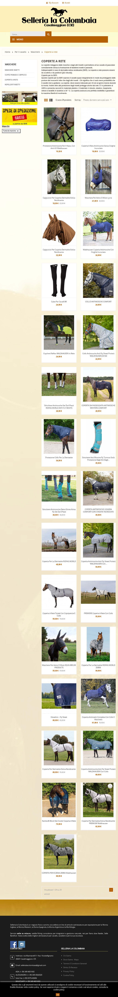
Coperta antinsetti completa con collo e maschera (98, 718)
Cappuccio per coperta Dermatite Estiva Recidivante (59, 199)
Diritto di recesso (70, 967)
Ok (57, 995)
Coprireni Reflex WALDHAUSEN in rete (59, 353)
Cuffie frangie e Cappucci (15, 75)
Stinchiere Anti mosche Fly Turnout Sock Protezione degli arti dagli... (98, 458)
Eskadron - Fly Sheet (59, 717)
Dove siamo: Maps (71, 959)
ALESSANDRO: (29, 975)
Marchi (5, 126)
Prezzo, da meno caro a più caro (97, 100)
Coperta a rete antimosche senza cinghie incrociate (98, 147)
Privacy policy (68, 971)
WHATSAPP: (28, 981)
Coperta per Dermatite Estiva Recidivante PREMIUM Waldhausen (98, 822)
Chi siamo (67, 955)
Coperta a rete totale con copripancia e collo (59, 614)
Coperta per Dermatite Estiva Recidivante (58, 769)
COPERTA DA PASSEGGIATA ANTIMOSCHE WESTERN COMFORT (98, 406)
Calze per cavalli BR (59, 301)
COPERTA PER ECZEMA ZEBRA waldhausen (59, 873)
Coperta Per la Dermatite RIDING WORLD (59, 561)
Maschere (10, 64)
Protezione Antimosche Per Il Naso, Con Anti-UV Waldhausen (59, 147)
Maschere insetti (12, 70)
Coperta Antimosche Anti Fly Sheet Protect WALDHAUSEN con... (98, 562)
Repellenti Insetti (12, 85)
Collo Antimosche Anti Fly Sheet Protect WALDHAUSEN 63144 (98, 354)
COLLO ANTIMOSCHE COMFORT (98, 301)
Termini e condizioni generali (75, 963)
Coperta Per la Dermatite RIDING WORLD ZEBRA (98, 666)
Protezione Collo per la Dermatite (59, 457)
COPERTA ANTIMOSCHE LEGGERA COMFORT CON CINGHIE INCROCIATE (98, 510)
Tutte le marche (11, 131)
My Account (52, 2)
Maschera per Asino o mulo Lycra (98, 198)
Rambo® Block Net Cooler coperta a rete (59, 821)
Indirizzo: (34, 957)
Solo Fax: (26, 978)
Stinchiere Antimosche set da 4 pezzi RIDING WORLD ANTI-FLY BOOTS (59, 406)
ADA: (25, 971)
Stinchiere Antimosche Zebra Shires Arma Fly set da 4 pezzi (58, 510)
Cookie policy (68, 975)
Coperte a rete (11, 80)
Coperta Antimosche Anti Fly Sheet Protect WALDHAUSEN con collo (98, 770)
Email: (31, 965)
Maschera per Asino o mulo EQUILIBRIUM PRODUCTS (59, 666)
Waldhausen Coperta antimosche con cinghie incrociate (98, 250)
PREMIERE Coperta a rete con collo (98, 613)
